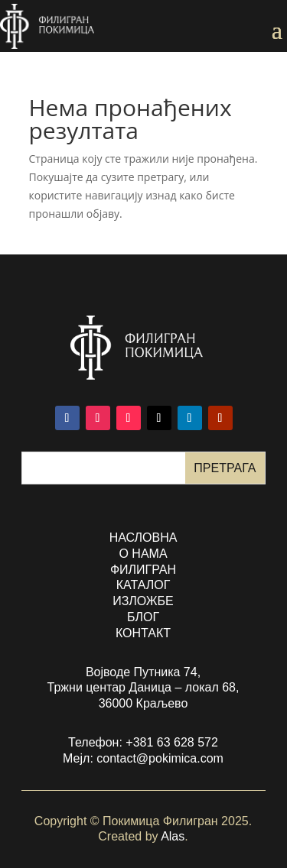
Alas (172, 836)
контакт (143, 633)
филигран (143, 569)
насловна (143, 537)
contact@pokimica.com (159, 758)
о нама (143, 553)
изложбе (143, 600)
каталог (143, 584)
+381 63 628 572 (172, 742)
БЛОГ (143, 617)
